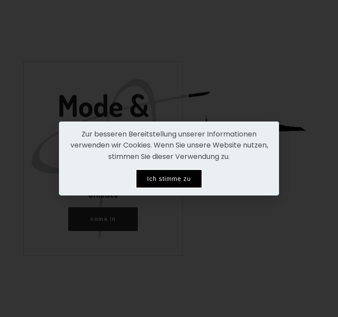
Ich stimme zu (169, 178)
